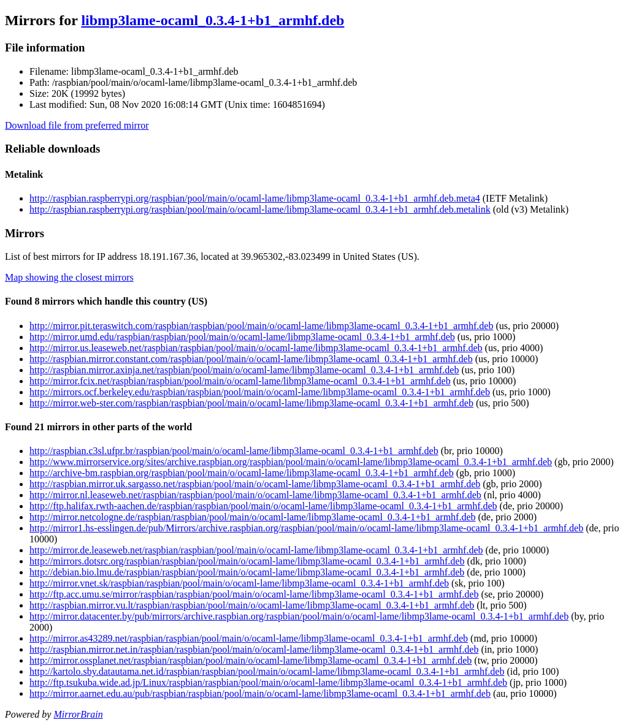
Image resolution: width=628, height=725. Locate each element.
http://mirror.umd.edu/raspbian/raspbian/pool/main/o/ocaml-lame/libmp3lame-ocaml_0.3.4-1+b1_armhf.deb (242, 337)
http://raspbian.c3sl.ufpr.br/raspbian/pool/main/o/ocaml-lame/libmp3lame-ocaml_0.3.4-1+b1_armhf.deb (233, 451)
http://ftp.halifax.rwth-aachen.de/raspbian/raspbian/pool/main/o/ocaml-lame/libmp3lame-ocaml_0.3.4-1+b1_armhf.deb (263, 506)
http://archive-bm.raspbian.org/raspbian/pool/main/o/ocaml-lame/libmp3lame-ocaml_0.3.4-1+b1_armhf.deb (241, 473)
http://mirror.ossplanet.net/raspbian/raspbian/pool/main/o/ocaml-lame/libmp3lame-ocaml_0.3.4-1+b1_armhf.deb (250, 660)
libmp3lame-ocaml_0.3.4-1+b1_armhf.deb (212, 20)
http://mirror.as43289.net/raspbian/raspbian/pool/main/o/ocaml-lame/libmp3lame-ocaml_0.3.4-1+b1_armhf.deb (248, 638)
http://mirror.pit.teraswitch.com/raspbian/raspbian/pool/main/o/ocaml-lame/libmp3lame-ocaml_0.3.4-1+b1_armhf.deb (261, 326)
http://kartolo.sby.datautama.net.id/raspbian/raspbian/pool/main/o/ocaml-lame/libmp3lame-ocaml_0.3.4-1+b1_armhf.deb (266, 671)
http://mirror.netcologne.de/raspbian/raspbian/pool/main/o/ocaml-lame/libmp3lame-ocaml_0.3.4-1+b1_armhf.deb (252, 517)
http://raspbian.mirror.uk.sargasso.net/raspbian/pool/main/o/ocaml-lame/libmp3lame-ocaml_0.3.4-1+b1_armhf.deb (254, 484)
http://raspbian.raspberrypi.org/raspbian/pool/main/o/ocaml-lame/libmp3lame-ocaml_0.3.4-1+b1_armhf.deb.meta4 (254, 198)
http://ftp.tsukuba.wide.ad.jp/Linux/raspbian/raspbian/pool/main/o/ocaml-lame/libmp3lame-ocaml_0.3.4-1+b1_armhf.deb (268, 682)
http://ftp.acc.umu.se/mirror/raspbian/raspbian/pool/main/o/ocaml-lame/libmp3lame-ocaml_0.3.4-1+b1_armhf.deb (253, 594)
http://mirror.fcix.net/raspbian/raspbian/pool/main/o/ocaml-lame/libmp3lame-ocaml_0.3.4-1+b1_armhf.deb (240, 381)
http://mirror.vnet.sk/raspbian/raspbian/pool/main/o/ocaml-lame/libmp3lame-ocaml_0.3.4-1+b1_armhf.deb (239, 583)
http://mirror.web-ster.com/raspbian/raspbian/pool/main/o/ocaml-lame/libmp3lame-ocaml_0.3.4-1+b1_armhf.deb (251, 403)
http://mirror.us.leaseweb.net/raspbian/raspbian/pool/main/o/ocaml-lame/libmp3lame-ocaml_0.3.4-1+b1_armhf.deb (256, 348)
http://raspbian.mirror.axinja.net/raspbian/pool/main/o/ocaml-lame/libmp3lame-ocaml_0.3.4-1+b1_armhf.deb (244, 370)
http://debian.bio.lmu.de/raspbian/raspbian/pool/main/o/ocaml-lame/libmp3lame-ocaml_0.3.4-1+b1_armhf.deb (246, 572)
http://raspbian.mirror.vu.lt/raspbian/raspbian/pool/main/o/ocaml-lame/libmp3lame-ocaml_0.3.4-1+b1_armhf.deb (251, 605)
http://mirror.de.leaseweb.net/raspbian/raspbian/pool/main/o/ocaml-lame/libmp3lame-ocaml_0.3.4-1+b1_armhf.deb (256, 550)
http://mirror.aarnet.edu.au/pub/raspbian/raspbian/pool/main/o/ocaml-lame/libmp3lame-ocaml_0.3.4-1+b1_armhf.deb (260, 693)
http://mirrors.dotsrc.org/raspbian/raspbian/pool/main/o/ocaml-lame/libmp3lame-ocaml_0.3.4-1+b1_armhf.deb (246, 561)
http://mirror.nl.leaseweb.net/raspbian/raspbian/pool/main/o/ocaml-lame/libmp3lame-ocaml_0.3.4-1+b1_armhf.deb (255, 495)
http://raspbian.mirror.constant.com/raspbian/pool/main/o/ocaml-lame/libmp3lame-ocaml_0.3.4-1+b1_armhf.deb (251, 359)
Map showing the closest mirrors (69, 277)
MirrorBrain (77, 714)
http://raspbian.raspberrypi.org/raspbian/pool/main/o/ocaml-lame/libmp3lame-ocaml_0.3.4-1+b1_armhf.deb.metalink (260, 209)
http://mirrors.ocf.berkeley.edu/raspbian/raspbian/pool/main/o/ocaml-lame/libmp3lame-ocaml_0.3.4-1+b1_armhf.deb (259, 392)
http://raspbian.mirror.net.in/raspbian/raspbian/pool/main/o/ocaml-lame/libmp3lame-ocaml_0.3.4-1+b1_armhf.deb (253, 649)
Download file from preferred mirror (77, 125)
